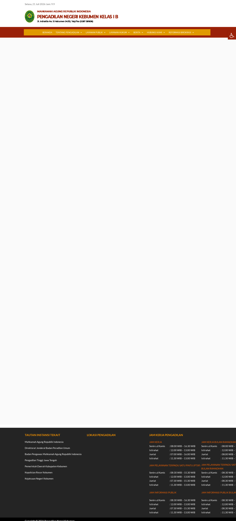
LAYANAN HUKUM (118, 32)
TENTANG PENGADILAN (67, 32)
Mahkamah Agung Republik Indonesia (44, 441)
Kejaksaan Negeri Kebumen (39, 478)
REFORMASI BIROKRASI (180, 32)
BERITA (136, 32)
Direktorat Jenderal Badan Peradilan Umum (47, 448)
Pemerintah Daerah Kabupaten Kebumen (46, 466)
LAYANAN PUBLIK (94, 32)
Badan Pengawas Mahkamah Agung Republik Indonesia (53, 454)
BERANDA (47, 32)
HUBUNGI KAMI (154, 32)
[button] (232, 35)
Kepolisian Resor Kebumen (38, 472)
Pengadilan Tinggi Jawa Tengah (41, 460)
